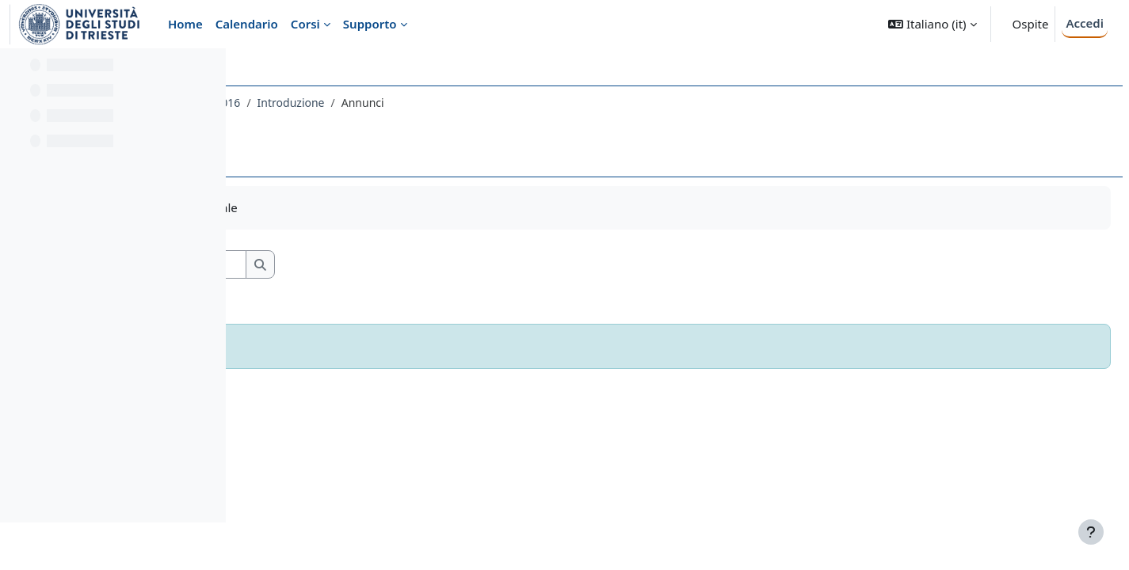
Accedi (1085, 23)
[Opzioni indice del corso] (206, 71)
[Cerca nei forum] (387, 264)
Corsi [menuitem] (305, 24)
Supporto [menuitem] (370, 24)
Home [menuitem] (185, 24)
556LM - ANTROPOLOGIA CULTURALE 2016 (368, 102)
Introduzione (529, 102)
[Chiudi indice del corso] (16, 71)
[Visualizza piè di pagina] (1091, 532)
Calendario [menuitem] (247, 24)
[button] (932, 24)
